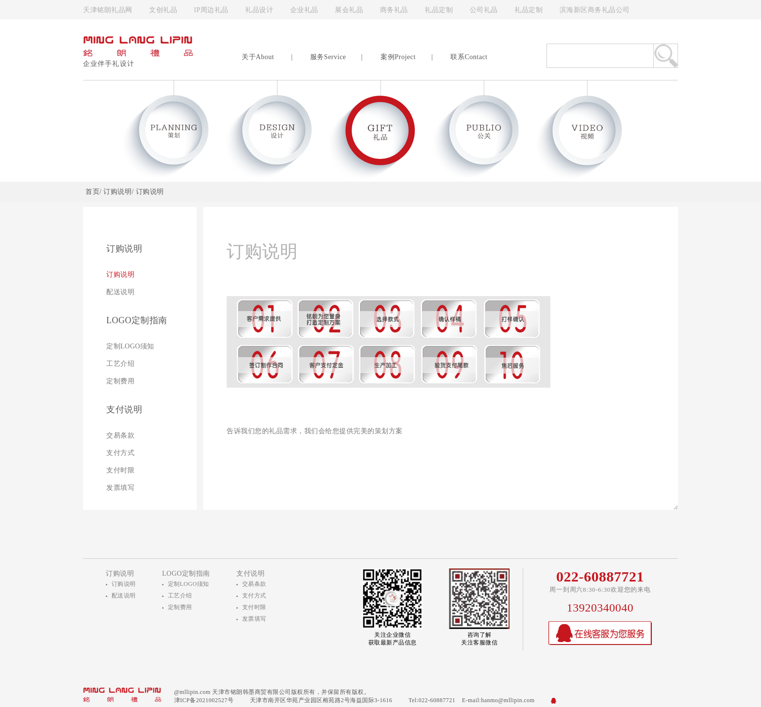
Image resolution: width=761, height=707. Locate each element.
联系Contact (468, 57)
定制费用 (120, 381)
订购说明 (120, 274)
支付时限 (120, 470)
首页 (92, 191)
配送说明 (120, 292)
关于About (258, 57)
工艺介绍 (120, 363)
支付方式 (120, 452)
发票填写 (120, 487)
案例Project (397, 57)
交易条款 (120, 435)
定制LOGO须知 (130, 346)
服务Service (328, 57)
